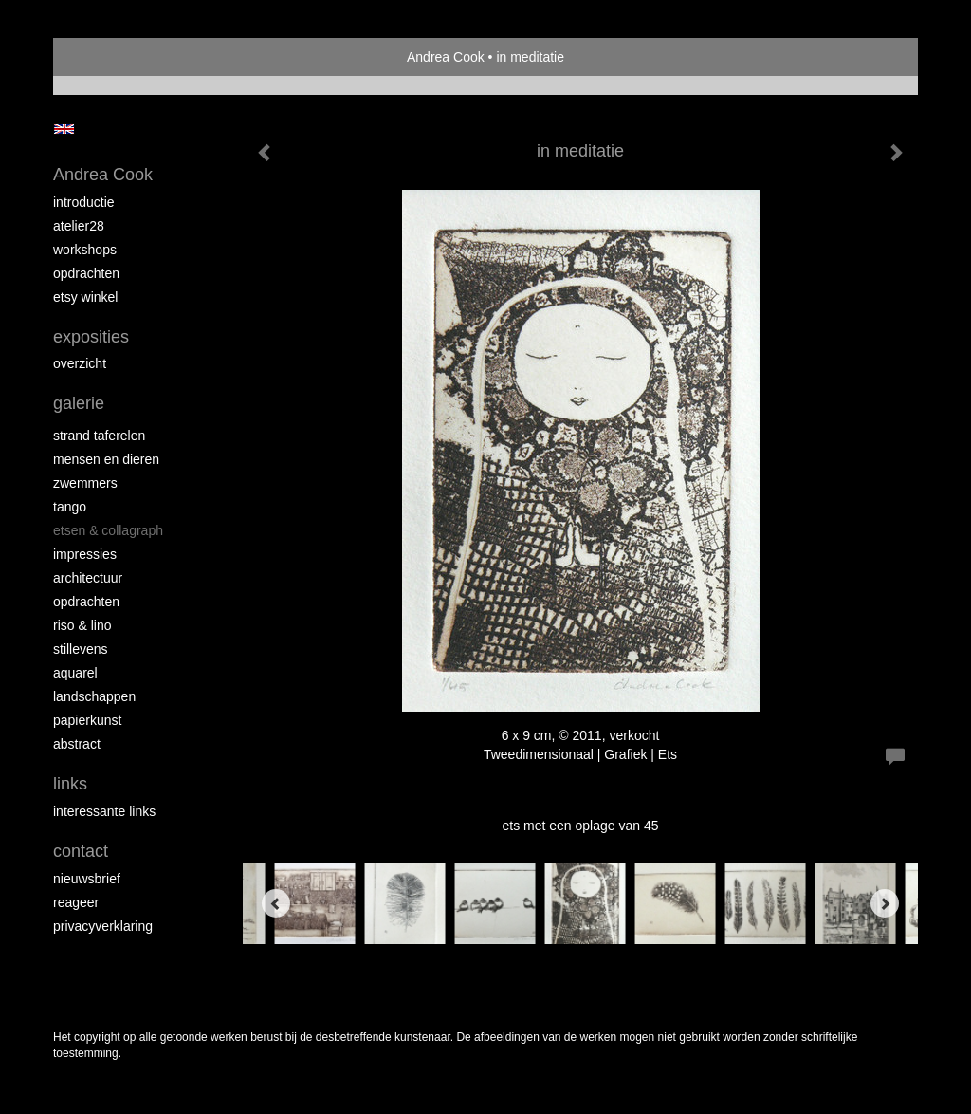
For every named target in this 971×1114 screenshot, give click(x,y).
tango (69, 506)
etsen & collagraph (108, 530)
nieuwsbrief (86, 878)
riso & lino (82, 625)
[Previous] (276, 903)
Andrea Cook (446, 57)
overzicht (79, 363)
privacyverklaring (103, 926)
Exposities (91, 336)
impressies (85, 554)
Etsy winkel (85, 297)
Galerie (78, 403)
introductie (84, 202)
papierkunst (87, 720)
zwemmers (85, 483)
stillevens (80, 649)
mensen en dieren (106, 459)
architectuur (87, 577)
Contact (80, 851)
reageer (76, 902)
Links (70, 783)
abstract (77, 744)
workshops (85, 249)
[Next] (884, 903)
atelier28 (78, 225)
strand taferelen (99, 435)
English (64, 129)
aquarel (75, 672)
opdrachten (86, 273)
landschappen (94, 696)
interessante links (104, 811)
